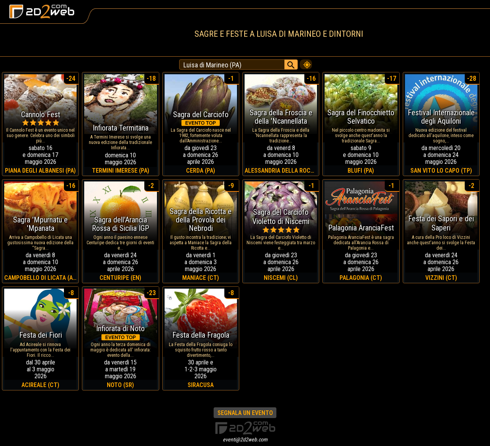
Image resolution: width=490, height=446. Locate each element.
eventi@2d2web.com (245, 439)
